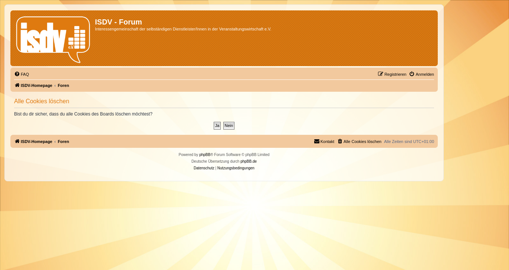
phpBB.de (248, 161)
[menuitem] (21, 74)
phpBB (204, 155)
